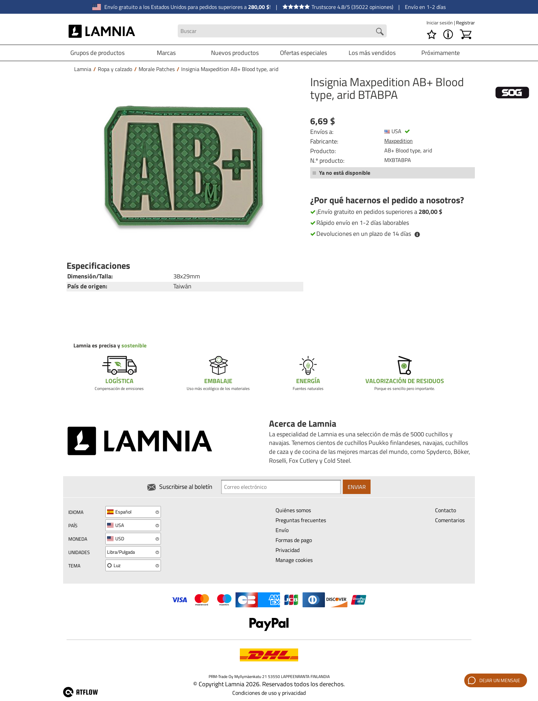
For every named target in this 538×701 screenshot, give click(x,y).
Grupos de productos (97, 52)
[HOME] (102, 31)
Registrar (465, 22)
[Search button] (380, 31)
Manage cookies (294, 560)
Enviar (357, 487)
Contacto (445, 510)
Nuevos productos (235, 52)
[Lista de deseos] (431, 34)
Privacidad (288, 550)
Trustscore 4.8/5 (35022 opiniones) (337, 7)
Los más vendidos (372, 52)
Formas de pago (294, 540)
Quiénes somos (293, 510)
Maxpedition (398, 141)
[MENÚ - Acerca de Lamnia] (448, 34)
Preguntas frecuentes (301, 520)
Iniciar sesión (440, 22)
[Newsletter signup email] (281, 487)
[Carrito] (465, 34)
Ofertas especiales (303, 52)
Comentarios (450, 520)
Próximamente (440, 52)
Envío (282, 530)
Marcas (166, 52)
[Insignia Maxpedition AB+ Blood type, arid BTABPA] (183, 166)
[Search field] (282, 31)
